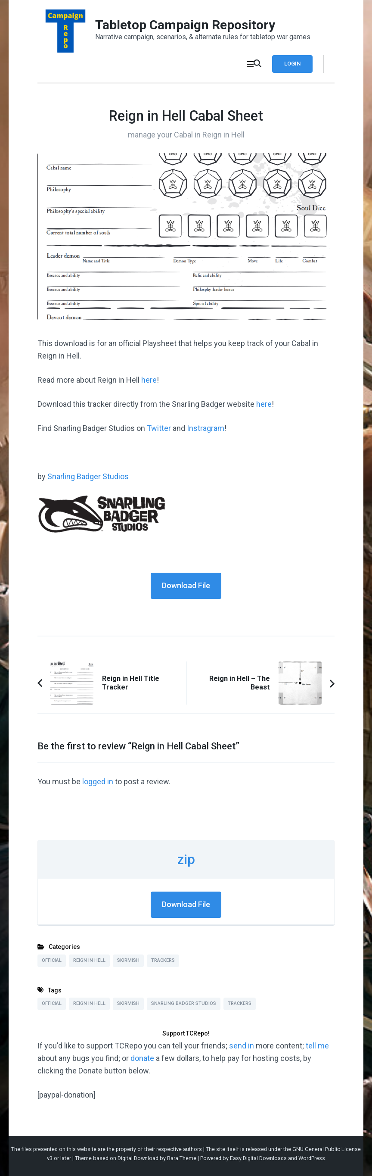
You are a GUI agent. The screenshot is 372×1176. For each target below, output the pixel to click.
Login (292, 63)
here (149, 379)
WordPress (311, 1158)
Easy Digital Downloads (258, 1158)
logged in (97, 781)
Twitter (159, 428)
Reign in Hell (89, 960)
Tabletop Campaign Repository (185, 24)
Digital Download (138, 1158)
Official (52, 960)
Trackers (163, 960)
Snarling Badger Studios (88, 476)
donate (142, 1058)
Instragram (205, 428)
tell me (317, 1045)
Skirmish (128, 960)
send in (241, 1045)
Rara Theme (181, 1158)
